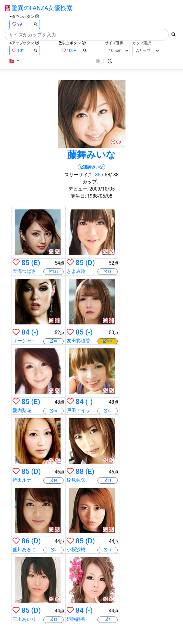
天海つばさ (24, 271)
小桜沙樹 (76, 549)
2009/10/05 (102, 189)
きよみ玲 (76, 271)
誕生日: (78, 196)
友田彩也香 (78, 340)
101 (24, 50)
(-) (35, 332)
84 (25, 332)
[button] (14, 61)
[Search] (87, 34)
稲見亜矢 (76, 480)
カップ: (90, 181)
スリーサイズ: (79, 174)
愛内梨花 (22, 410)
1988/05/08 (100, 196)
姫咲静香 (76, 619)
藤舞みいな (91, 154)
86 (25, 541)
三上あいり (24, 619)
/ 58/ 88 (110, 174)
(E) (35, 263)
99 (24, 24)
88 (79, 471)
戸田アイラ (78, 410)
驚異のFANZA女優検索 (38, 8)
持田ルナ (22, 480)
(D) (90, 263)
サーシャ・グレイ (31, 340)
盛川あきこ (24, 549)
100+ (74, 50)
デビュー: (78, 189)
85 (97, 174)
